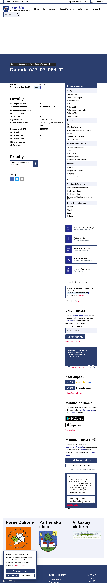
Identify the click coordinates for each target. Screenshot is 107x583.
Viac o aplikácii (70, 395)
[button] (89, 331)
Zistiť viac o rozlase (81, 430)
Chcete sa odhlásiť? (72, 306)
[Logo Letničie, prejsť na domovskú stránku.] (16, 9)
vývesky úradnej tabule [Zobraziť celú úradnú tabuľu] (85, 266)
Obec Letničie (61, 577)
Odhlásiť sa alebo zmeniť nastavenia (81, 435)
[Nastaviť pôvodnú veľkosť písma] (89, 1)
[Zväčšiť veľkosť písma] (92, 1)
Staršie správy (72, 470)
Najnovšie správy (78, 332)
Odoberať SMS (75, 302)
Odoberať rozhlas (81, 425)
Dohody (37, 52)
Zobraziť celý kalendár (73, 358)
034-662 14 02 (92, 557)
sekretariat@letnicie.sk (95, 562)
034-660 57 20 (92, 560)
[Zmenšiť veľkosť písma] (85, 1)
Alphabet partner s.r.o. (34, 577)
